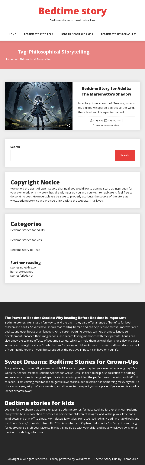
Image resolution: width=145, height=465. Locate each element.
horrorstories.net (21, 271)
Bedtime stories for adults (118, 34)
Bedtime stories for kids (77, 34)
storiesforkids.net (21, 275)
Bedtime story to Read (38, 34)
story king (98, 120)
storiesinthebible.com (24, 267)
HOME (12, 34)
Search (15, 147)
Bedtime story (72, 10)
